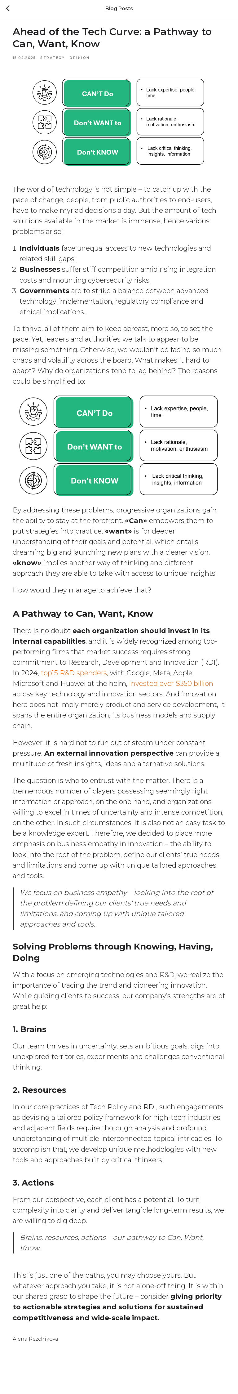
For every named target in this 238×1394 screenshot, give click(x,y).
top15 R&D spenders (101, 673)
